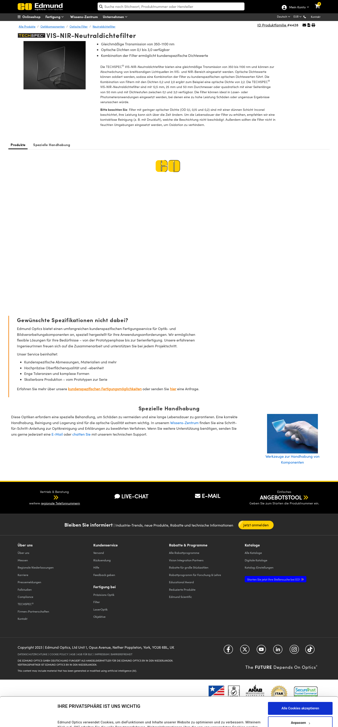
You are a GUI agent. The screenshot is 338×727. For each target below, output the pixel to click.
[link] (320, 3)
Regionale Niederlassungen (36, 567)
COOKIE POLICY (58, 654)
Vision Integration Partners (186, 560)
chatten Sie (81, 434)
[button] (308, 16)
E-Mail (57, 434)
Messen (23, 560)
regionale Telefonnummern (60, 503)
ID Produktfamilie (272, 25)
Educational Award (181, 582)
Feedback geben (104, 575)
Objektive (99, 616)
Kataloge (253, 553)
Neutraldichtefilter (104, 26)
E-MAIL (207, 495)
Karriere (23, 575)
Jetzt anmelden (256, 525)
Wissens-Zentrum (84, 16)
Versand (98, 553)
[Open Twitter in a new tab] (245, 651)
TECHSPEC (26, 604)
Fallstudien (25, 589)
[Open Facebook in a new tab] (228, 651)
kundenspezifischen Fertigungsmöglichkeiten (105, 388)
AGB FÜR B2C (85, 654)
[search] (171, 6)
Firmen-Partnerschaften (33, 611)
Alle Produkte (27, 26)
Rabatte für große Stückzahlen (188, 567)
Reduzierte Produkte (182, 589)
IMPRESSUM (102, 654)
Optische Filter (79, 26)
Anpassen (300, 694)
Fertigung (55, 16)
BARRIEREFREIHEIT (121, 654)
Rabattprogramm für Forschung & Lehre (195, 575)
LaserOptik (100, 609)
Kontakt (315, 17)
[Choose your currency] (298, 17)
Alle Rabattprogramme (184, 553)
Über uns (23, 553)
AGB (72, 654)
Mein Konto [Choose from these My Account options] (297, 7)
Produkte (18, 144)
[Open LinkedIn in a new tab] (278, 651)
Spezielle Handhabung (51, 144)
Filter (96, 602)
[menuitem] (35, 16)
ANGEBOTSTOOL (281, 497)
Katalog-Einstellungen (259, 567)
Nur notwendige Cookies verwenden (300, 709)
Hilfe (96, 567)
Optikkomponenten (52, 26)
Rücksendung (102, 560)
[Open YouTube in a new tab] (261, 651)
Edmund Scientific (180, 597)
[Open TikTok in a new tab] (310, 651)
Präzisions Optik (103, 595)
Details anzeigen (70, 718)
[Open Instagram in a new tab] (294, 651)
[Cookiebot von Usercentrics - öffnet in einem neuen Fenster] (29, 718)
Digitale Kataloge (256, 560)
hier (173, 388)
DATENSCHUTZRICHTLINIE (32, 654)
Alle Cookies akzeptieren (300, 680)
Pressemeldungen (29, 582)
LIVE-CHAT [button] (131, 496)
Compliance (25, 597)
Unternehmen (116, 16)
